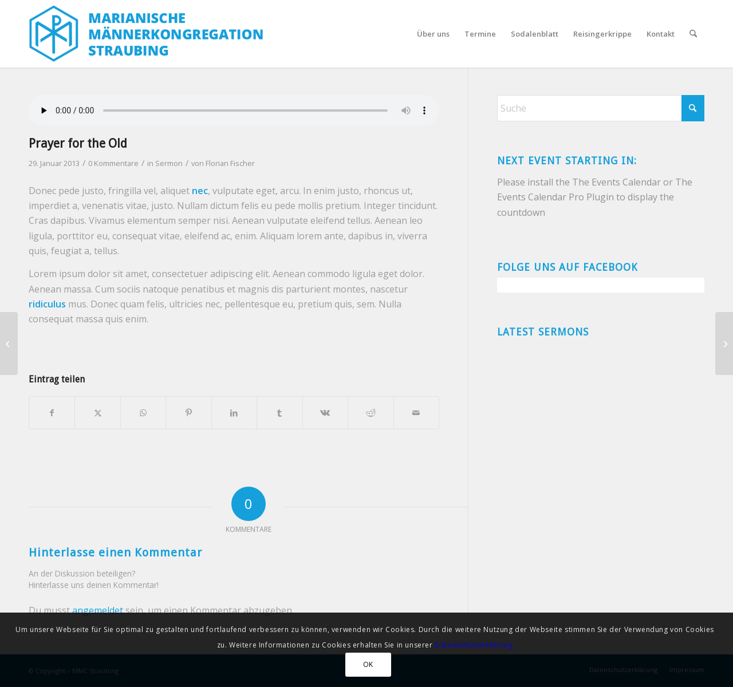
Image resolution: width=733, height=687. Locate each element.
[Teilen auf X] (97, 413)
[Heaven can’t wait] (724, 343)
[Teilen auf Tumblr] (279, 413)
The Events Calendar (616, 182)
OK (368, 664)
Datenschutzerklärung (474, 645)
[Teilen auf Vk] (325, 413)
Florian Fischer (230, 163)
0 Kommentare (113, 163)
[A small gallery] (9, 343)
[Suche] (693, 34)
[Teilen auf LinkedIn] (234, 413)
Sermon (169, 163)
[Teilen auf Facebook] (51, 413)
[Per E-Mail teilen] (416, 413)
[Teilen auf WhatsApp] (143, 413)
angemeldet (97, 610)
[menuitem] (433, 34)
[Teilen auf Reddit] (370, 413)
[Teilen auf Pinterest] (188, 413)
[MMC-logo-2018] (149, 34)
